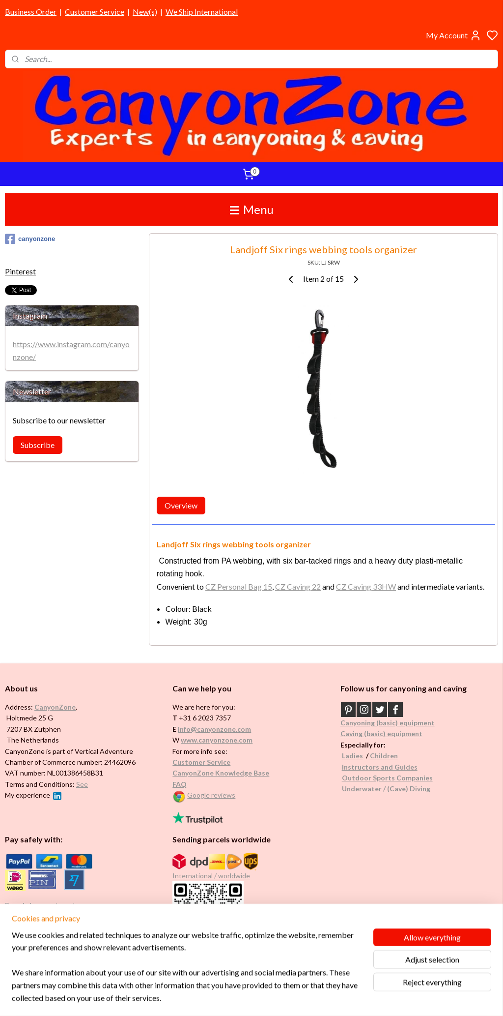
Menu (252, 209)
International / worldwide (211, 875)
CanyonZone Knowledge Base (220, 773)
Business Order (30, 11)
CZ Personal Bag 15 (238, 586)
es (359, 755)
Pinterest (20, 271)
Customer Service (94, 11)
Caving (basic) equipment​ (381, 733)
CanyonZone (55, 707)
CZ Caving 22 (298, 586)
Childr (380, 755)
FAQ (179, 784)
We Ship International (202, 11)
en (394, 755)
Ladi (349, 755)
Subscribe (38, 444)
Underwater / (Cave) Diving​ (386, 788)
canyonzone (30, 239)
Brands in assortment (40, 905)
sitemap (281, 998)
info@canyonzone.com (214, 729)
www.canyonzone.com (216, 740)
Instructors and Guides (380, 767)
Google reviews (211, 795)
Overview (181, 505)
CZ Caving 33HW (366, 586)
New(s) (145, 11)
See (82, 784)
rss (298, 998)
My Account (453, 35)
